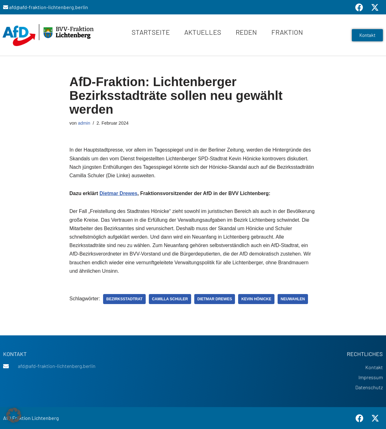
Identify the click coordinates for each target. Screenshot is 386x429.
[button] (14, 415)
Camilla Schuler (170, 299)
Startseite (151, 32)
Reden (246, 32)
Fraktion (287, 32)
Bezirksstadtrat (124, 299)
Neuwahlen (293, 299)
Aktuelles (202, 32)
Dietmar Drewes (119, 193)
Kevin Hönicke (256, 299)
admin (84, 123)
